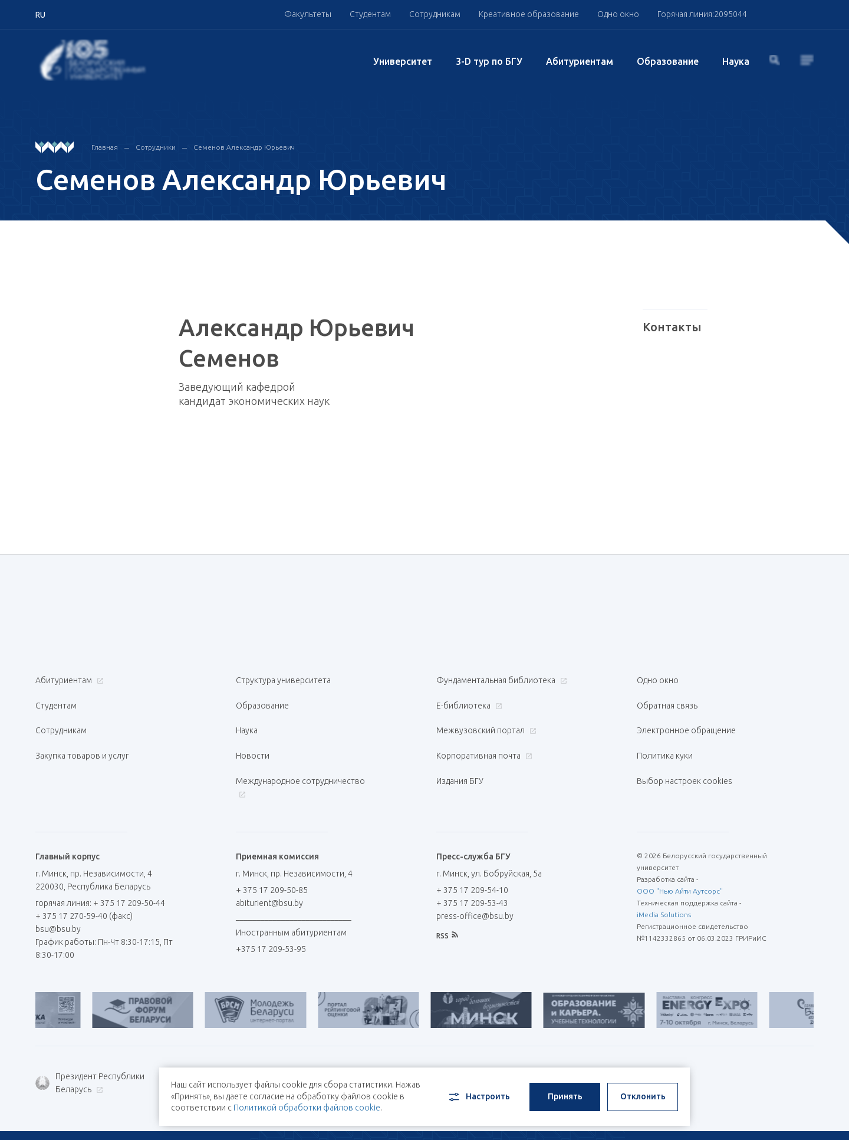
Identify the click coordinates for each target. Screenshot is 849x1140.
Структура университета (283, 680)
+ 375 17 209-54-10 (472, 859)
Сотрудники (156, 147)
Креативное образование (529, 14)
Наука (735, 61)
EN (774, 1117)
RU (717, 1117)
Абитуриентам (579, 61)
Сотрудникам (434, 14)
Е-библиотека (467, 699)
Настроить (478, 1091)
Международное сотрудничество (300, 762)
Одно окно (618, 14)
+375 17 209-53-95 (271, 917)
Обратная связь (667, 699)
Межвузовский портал (485, 718)
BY (746, 1117)
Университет (402, 61)
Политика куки (665, 737)
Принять (565, 1090)
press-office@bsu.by (475, 884)
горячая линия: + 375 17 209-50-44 (100, 872)
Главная (104, 147)
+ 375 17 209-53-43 (472, 872)
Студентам (370, 14)
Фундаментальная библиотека (500, 680)
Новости (252, 737)
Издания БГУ (459, 755)
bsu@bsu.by (58, 897)
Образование (668, 61)
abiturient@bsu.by (269, 872)
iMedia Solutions (664, 883)
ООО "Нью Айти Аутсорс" (680, 860)
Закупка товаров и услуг (82, 737)
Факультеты (307, 14)
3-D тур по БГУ (489, 61)
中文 (805, 1117)
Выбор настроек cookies (684, 755)
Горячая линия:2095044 (702, 14)
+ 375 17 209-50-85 (272, 859)
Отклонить (643, 1090)
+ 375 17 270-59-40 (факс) (84, 884)
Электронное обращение (686, 718)
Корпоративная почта (482, 737)
